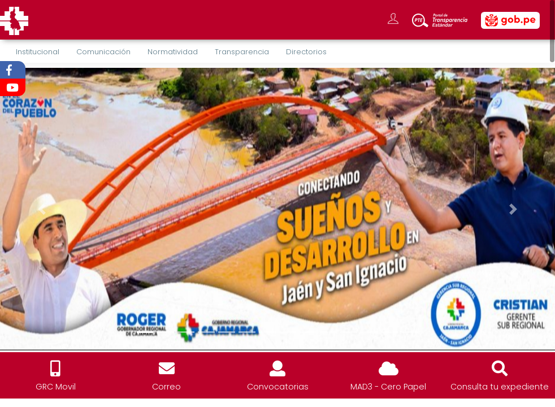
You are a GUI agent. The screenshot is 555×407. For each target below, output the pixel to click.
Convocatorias (278, 386)
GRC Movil (56, 386)
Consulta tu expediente (499, 386)
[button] (41, 209)
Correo (166, 386)
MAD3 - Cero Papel (388, 386)
